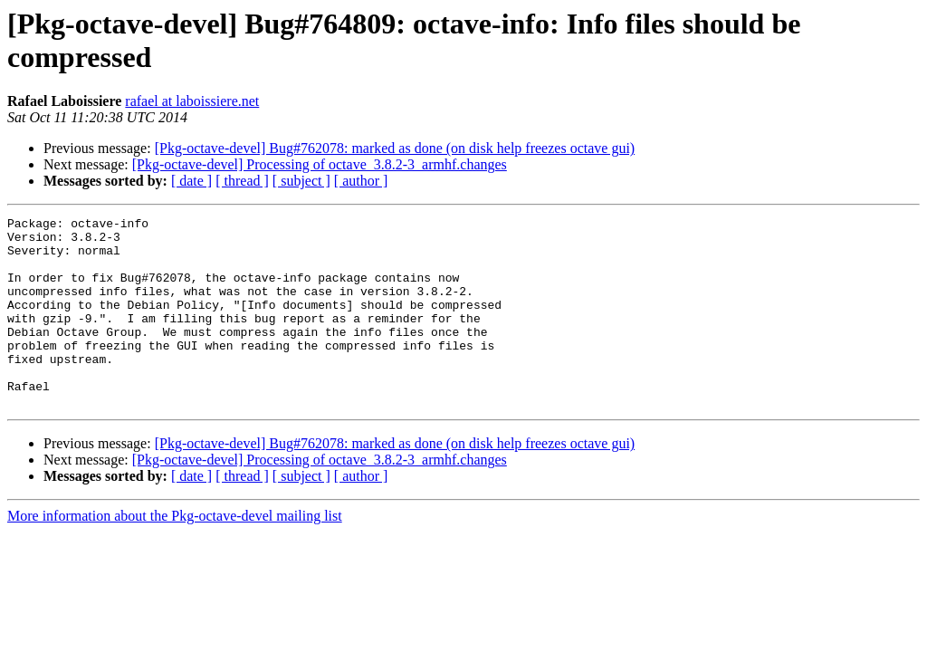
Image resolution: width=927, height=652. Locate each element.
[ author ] (361, 180)
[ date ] (191, 180)
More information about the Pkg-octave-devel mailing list (174, 553)
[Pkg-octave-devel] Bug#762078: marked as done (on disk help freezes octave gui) (395, 148)
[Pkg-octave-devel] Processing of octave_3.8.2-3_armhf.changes (319, 164)
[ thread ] (242, 180)
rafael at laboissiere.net (192, 101)
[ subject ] (301, 180)
